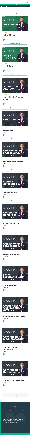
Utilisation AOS (8, 130)
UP (15, 407)
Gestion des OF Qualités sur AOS (14, 316)
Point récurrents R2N (10, 285)
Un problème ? (15, 433)
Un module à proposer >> (15, 4)
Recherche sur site (15, 414)
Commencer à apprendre (15, 43)
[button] (6, 6)
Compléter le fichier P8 (11, 223)
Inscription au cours (15, 74)
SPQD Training (8, 66)
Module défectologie (10, 192)
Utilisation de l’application (12, 254)
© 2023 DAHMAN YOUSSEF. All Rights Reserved (15, 410)
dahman (8, 39)
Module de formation (14, 70)
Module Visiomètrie (9, 35)
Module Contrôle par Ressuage (13, 380)
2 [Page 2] (14, 395)
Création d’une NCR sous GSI (13, 161)
